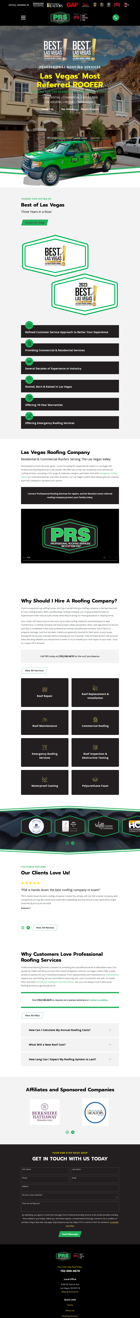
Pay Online (67, 109)
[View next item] (72, 844)
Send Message (70, 1236)
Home (70, 1307)
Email (74, 1180)
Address (25, 1188)
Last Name (76, 1171)
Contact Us (47, 109)
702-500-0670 (70, 1273)
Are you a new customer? (32, 1197)
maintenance (112, 976)
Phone (24, 1180)
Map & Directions (70, 1293)
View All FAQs (32, 1017)
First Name (26, 1171)
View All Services (34, 671)
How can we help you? (31, 1205)
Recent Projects (90, 109)
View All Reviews (45, 928)
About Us (70, 1312)
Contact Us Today (35, 223)
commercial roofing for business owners (55, 983)
